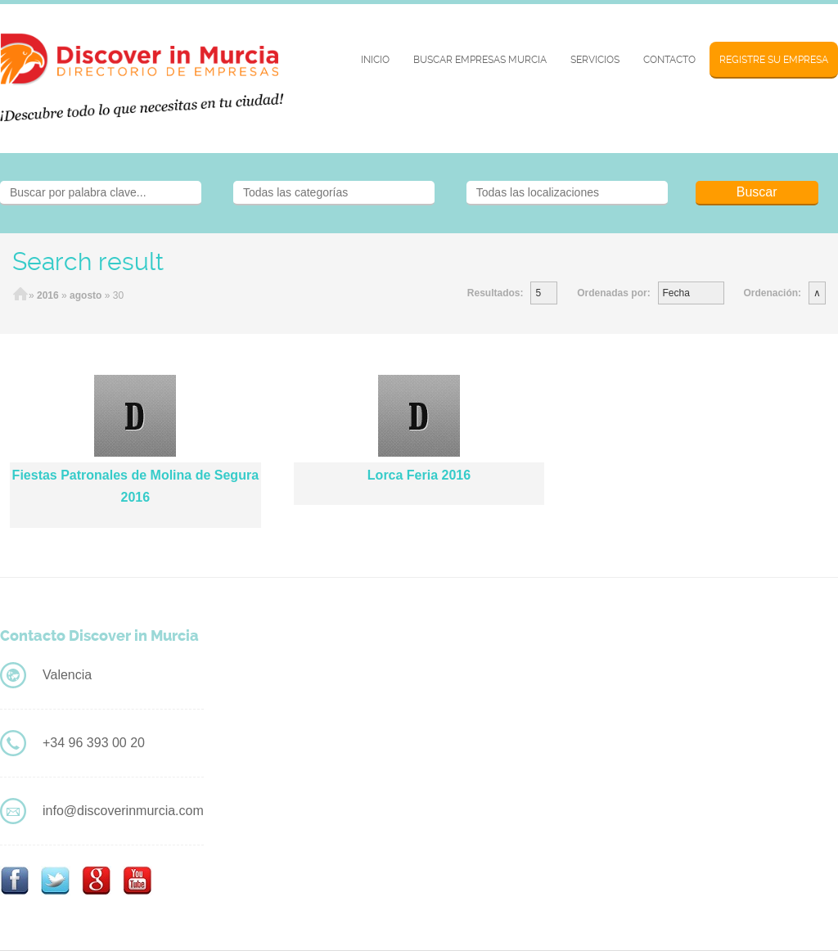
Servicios (594, 59)
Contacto (669, 59)
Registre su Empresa (773, 59)
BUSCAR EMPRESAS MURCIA (480, 59)
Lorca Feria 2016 (419, 475)
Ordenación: (772, 293)
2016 (48, 295)
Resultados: (495, 293)
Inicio (375, 59)
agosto (85, 295)
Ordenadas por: (613, 293)
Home (20, 295)
